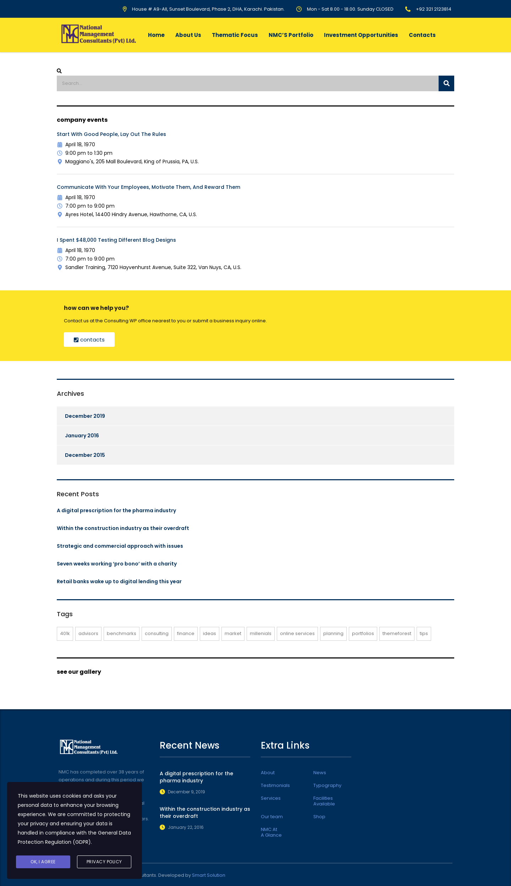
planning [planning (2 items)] (333, 633)
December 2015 (85, 455)
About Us (188, 35)
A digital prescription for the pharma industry (116, 510)
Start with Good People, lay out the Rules (111, 134)
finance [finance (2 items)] (185, 633)
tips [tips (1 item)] (424, 633)
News (319, 773)
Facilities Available (324, 801)
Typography (327, 785)
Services (271, 798)
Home (156, 35)
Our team (272, 817)
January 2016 (82, 435)
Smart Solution (208, 875)
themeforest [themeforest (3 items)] (397, 633)
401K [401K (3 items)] (65, 633)
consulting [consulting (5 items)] (157, 633)
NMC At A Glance (271, 832)
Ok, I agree (43, 862)
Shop (319, 817)
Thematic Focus (235, 35)
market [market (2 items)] (233, 633)
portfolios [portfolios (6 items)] (363, 633)
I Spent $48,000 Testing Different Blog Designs (116, 240)
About (268, 773)
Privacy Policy (104, 862)
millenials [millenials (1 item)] (260, 633)
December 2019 (85, 416)
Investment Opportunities (361, 35)
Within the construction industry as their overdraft (123, 528)
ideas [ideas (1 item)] (209, 633)
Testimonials (275, 785)
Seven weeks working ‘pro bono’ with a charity (117, 563)
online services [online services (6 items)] (297, 633)
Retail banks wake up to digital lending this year (119, 581)
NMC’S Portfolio (291, 35)
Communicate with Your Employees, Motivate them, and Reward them (148, 187)
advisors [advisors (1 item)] (88, 633)
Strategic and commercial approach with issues (120, 545)
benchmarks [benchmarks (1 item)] (121, 633)
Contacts (422, 35)
